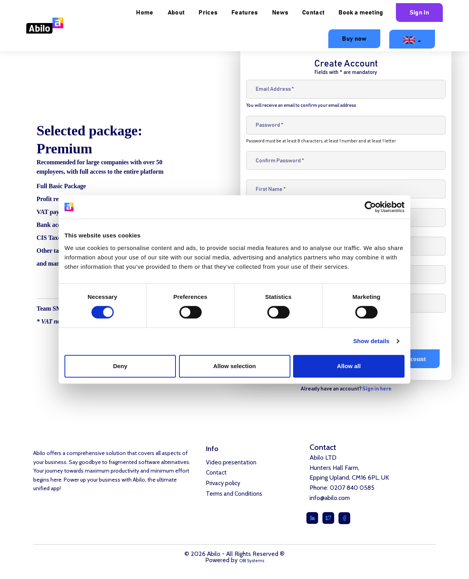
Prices (208, 12)
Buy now (354, 39)
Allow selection (234, 366)
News (280, 12)
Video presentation (231, 462)
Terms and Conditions (234, 496)
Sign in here (377, 389)
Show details (371, 341)
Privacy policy (223, 485)
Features (244, 12)
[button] (412, 39)
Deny (120, 366)
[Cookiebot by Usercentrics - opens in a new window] (370, 207)
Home (144, 12)
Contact (313, 12)
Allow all (349, 366)
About (176, 12)
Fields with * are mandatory (346, 72)
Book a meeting (360, 12)
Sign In (419, 12)
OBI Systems (251, 560)
